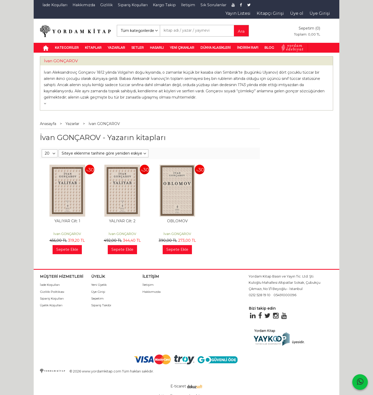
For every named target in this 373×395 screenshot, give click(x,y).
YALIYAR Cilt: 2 (122, 221)
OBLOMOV (177, 221)
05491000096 (285, 295)
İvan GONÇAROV (61, 60)
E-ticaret (178, 386)
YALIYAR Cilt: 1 (67, 221)
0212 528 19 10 (259, 295)
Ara (241, 31)
